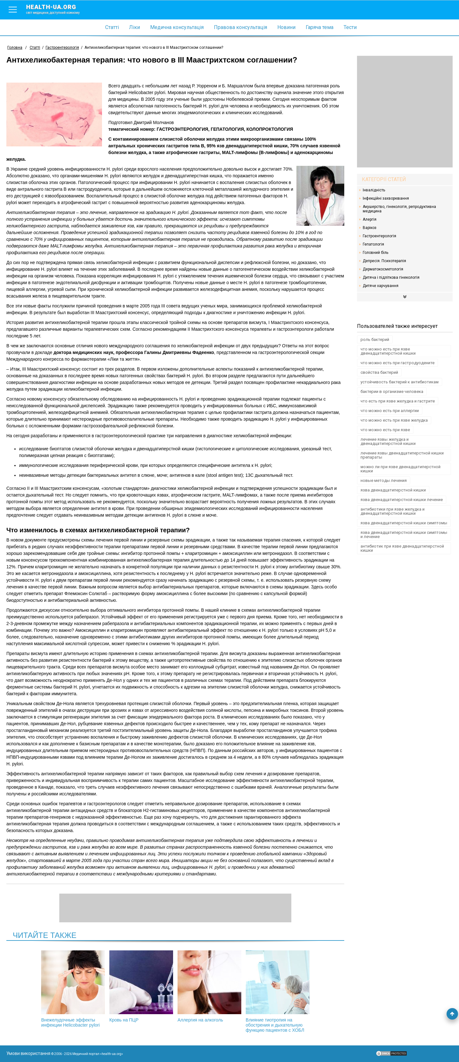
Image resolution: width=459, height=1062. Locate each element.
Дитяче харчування (380, 286)
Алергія (369, 219)
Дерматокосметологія (383, 269)
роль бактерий (375, 339)
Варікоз (369, 227)
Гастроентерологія (379, 236)
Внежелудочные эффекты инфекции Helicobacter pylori (73, 989)
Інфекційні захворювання (386, 198)
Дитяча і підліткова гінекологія (391, 277)
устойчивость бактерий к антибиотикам (400, 382)
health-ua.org (58, 9)
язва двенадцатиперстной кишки (393, 490)
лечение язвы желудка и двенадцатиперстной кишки (388, 441)
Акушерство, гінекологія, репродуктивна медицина (399, 208)
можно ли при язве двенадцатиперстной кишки (401, 468)
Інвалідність (374, 190)
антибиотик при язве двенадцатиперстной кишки (402, 548)
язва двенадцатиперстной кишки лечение (402, 499)
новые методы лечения (384, 480)
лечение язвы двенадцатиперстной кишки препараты (402, 455)
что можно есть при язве (385, 429)
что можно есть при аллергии (390, 410)
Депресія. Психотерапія (384, 261)
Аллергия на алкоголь (209, 986)
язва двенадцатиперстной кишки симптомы (404, 522)
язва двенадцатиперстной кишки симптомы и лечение (404, 534)
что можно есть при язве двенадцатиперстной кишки (388, 351)
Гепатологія (373, 244)
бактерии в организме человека (392, 391)
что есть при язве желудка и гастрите (398, 401)
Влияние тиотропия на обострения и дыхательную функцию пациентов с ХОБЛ (278, 991)
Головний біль (375, 252)
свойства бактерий (379, 372)
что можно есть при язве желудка (394, 420)
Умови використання (28, 1053)
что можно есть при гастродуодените (397, 362)
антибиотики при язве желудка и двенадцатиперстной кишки (393, 511)
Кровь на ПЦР (141, 986)
